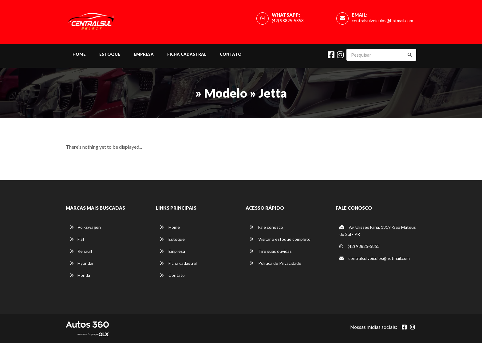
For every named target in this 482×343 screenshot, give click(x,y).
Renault (81, 251)
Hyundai (81, 263)
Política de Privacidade (275, 263)
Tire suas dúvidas (270, 251)
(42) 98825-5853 (288, 20)
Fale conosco (266, 227)
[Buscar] (410, 54)
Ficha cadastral (186, 54)
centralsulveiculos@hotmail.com (382, 20)
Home (79, 54)
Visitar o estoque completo (279, 239)
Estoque (109, 54)
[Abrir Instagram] (412, 327)
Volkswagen (85, 227)
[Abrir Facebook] (404, 327)
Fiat (77, 239)
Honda (79, 275)
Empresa (144, 54)
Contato (231, 54)
